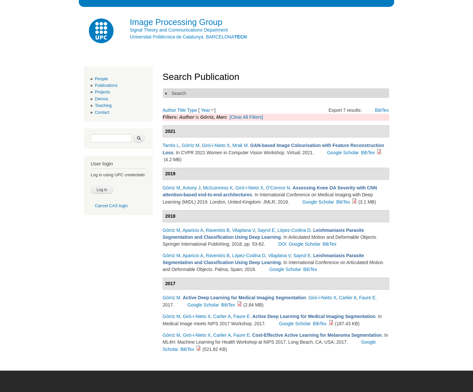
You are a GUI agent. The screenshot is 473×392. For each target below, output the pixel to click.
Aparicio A (193, 230)
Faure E (367, 297)
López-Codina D (293, 230)
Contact (102, 112)
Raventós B (218, 230)
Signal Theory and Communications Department (179, 30)
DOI (282, 244)
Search (178, 93)
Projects (102, 91)
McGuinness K (218, 187)
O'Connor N (278, 187)
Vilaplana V (243, 230)
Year (205, 110)
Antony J (191, 187)
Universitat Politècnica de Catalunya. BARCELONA (188, 36)
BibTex (382, 110)
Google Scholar (343, 152)
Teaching (103, 105)
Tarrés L (171, 145)
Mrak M (240, 145)
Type (192, 110)
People (101, 78)
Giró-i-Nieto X (216, 145)
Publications (106, 85)
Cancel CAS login (111, 205)
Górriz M (190, 145)
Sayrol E (266, 230)
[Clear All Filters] (246, 117)
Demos (101, 98)
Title (181, 110)
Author (169, 110)
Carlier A (348, 297)
